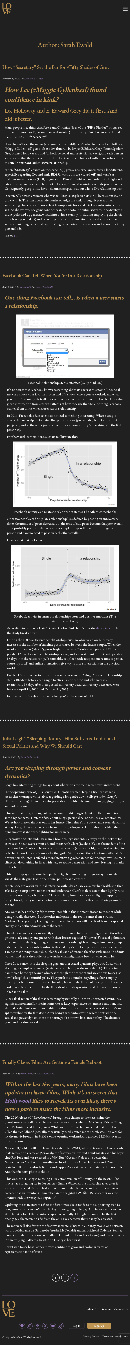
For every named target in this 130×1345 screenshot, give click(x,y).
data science (104, 628)
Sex (41, 78)
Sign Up (99, 1325)
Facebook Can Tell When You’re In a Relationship (52, 275)
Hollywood (18, 1100)
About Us (93, 1309)
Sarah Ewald (29, 78)
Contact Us (121, 1309)
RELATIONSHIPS (44, 286)
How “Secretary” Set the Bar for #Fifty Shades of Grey (55, 67)
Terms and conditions (115, 1336)
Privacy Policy (90, 1336)
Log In (76, 1325)
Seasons (106, 1309)
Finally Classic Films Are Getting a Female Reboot (52, 1062)
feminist (18, 1188)
